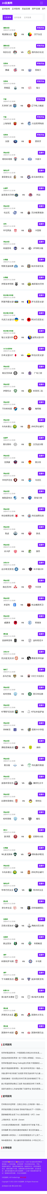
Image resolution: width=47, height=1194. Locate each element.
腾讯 (13, 1186)
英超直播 (26, 9)
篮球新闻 (6, 9)
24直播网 (6, 3)
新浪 (16, 1186)
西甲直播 (36, 9)
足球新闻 (16, 9)
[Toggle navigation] (41, 3)
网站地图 (23, 1177)
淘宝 (20, 1186)
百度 (9, 1186)
